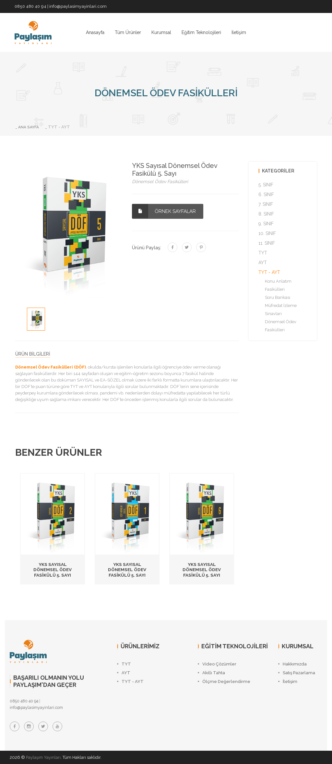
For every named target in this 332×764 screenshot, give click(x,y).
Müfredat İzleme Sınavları (281, 309)
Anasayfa (95, 32)
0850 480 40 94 (30, 6)
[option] (36, 319)
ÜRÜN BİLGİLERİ (32, 354)
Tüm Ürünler (128, 32)
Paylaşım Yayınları (44, 757)
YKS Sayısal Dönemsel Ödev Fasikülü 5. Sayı (52, 569)
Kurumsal (161, 32)
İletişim (238, 32)
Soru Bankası (277, 297)
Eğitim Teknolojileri (201, 32)
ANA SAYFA (29, 126)
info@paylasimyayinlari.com (78, 6)
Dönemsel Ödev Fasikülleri (280, 325)
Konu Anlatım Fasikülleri (278, 285)
